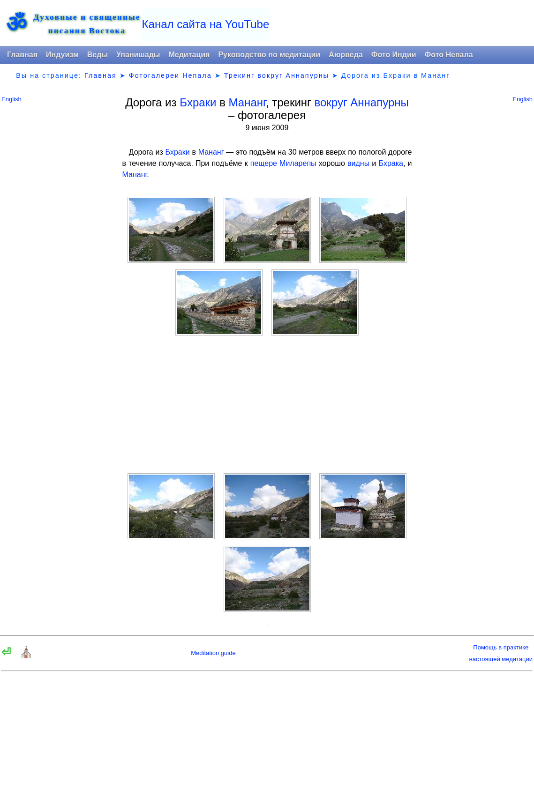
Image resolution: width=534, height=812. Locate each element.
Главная (22, 55)
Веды (97, 55)
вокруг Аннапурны (361, 102)
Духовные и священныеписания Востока (87, 24)
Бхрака (390, 163)
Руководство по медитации (269, 55)
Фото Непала (449, 55)
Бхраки (198, 102)
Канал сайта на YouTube (206, 24)
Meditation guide (213, 652)
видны (358, 163)
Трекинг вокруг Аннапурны (276, 75)
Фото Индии (393, 55)
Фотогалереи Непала (170, 75)
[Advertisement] (267, 404)
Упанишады (138, 55)
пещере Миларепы (283, 163)
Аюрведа (346, 55)
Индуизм (62, 55)
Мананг (247, 102)
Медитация (189, 55)
